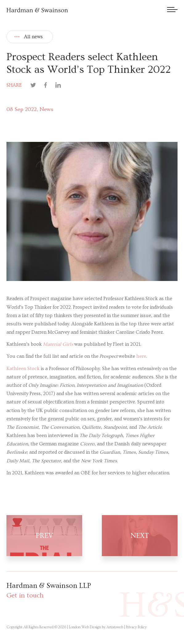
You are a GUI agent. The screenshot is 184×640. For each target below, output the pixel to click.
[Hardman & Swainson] (37, 10)
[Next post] (135, 535)
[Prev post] (49, 535)
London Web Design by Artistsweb (96, 627)
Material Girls (58, 344)
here (141, 356)
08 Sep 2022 (21, 109)
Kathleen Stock (23, 368)
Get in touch (25, 595)
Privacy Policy (136, 627)
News (46, 109)
